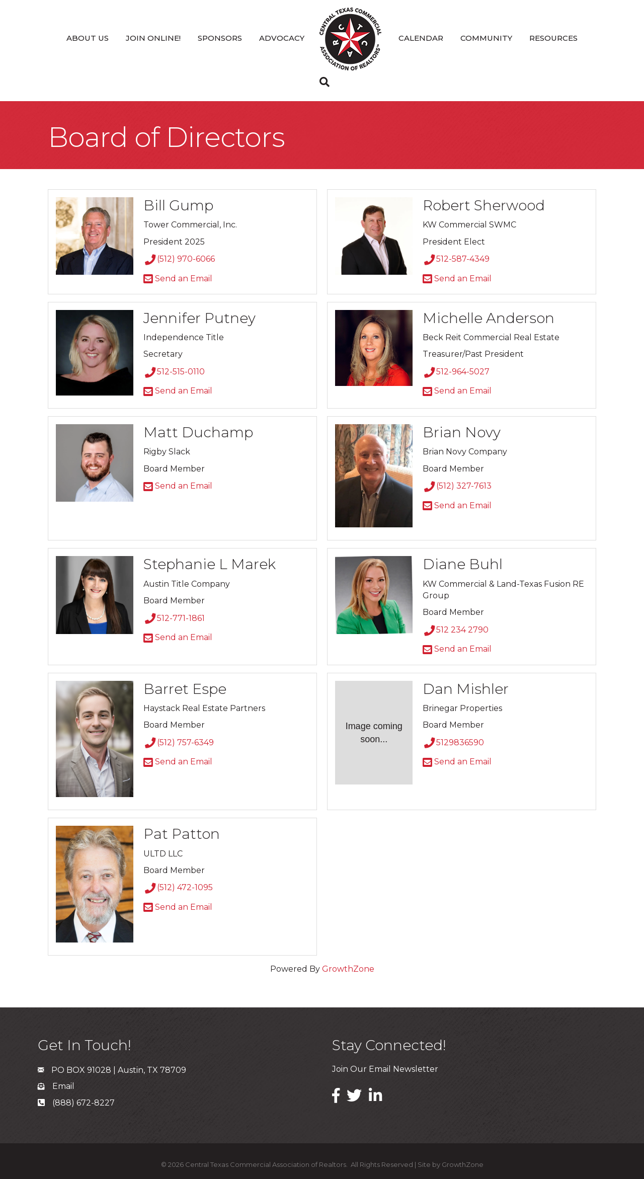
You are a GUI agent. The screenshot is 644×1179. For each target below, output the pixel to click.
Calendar (420, 38)
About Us (87, 38)
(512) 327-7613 (457, 486)
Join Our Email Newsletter (385, 1069)
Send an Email (177, 278)
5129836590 (453, 742)
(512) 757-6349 (178, 742)
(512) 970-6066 (179, 259)
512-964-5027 (456, 371)
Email (63, 1086)
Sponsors (220, 38)
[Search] (322, 82)
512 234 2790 (456, 630)
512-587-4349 (456, 259)
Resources (553, 38)
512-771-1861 (174, 618)
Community (486, 38)
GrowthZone (348, 969)
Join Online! (153, 38)
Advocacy (281, 38)
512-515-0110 (174, 371)
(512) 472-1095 (178, 887)
